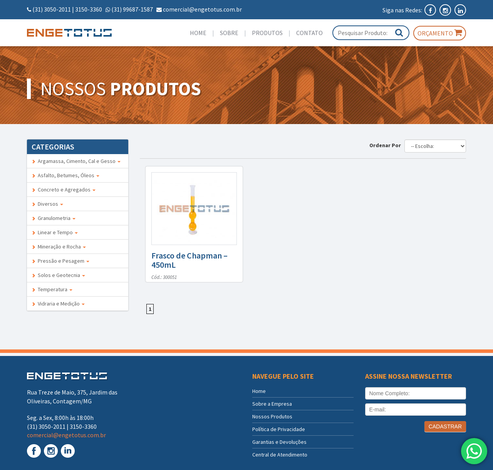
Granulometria (53, 218)
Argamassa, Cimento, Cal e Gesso (76, 161)
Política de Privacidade (278, 429)
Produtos (267, 33)
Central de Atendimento (279, 454)
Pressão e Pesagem (60, 260)
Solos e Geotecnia (58, 275)
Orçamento (440, 33)
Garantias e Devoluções (279, 441)
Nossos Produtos (272, 416)
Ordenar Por (386, 145)
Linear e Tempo (55, 232)
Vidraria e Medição (58, 303)
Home (198, 33)
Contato (309, 33)
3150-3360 (88, 9)
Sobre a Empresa (272, 403)
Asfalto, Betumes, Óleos (65, 175)
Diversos (47, 203)
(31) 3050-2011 (51, 9)
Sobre (229, 33)
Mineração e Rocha (59, 246)
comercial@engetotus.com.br (202, 9)
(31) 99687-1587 (132, 9)
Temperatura (52, 289)
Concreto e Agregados (64, 189)
